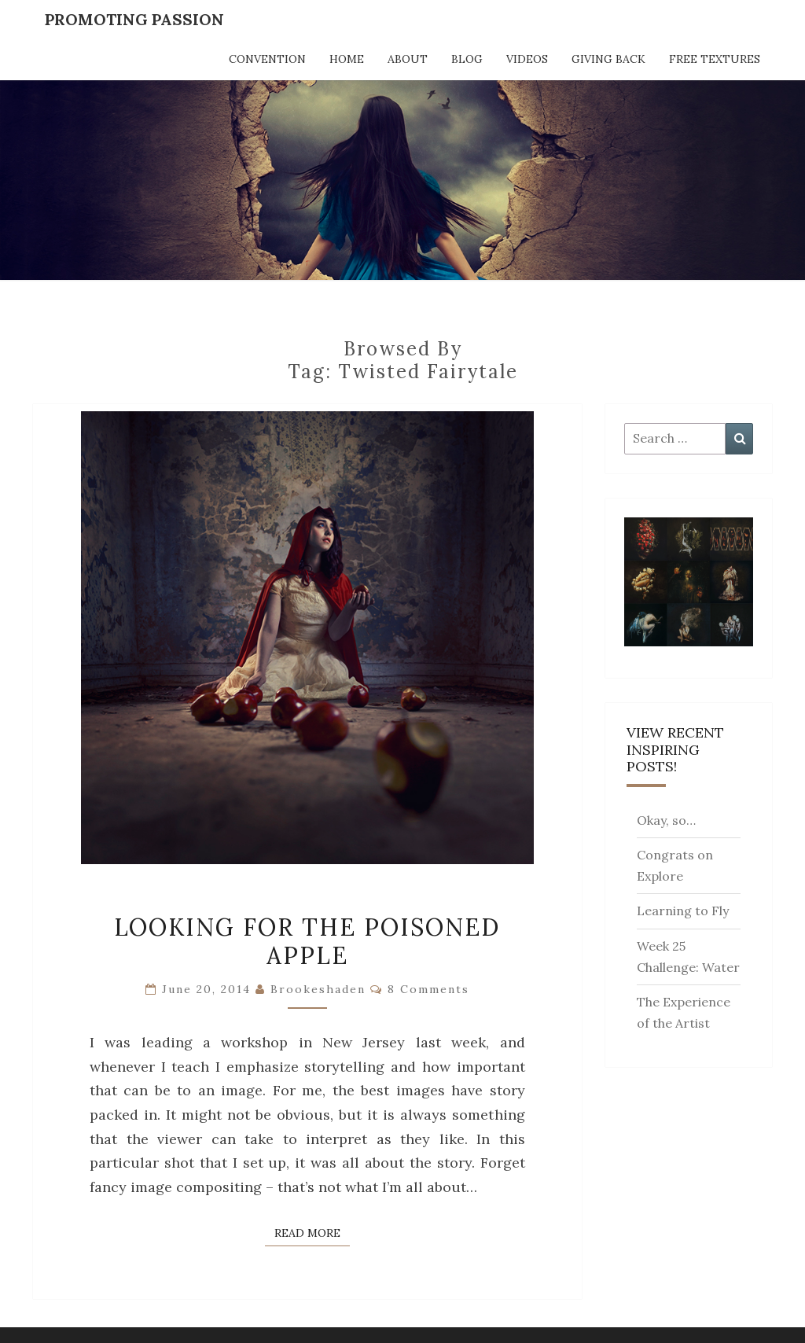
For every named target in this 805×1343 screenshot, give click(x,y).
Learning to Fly (683, 910)
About (408, 59)
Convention (267, 59)
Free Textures (714, 59)
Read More (312, 1232)
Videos (527, 59)
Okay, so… (666, 820)
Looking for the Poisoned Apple (307, 941)
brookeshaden (318, 989)
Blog (467, 59)
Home (346, 59)
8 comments (428, 989)
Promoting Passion (134, 19)
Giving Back (608, 59)
